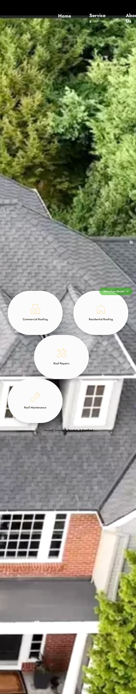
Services (97, 18)
